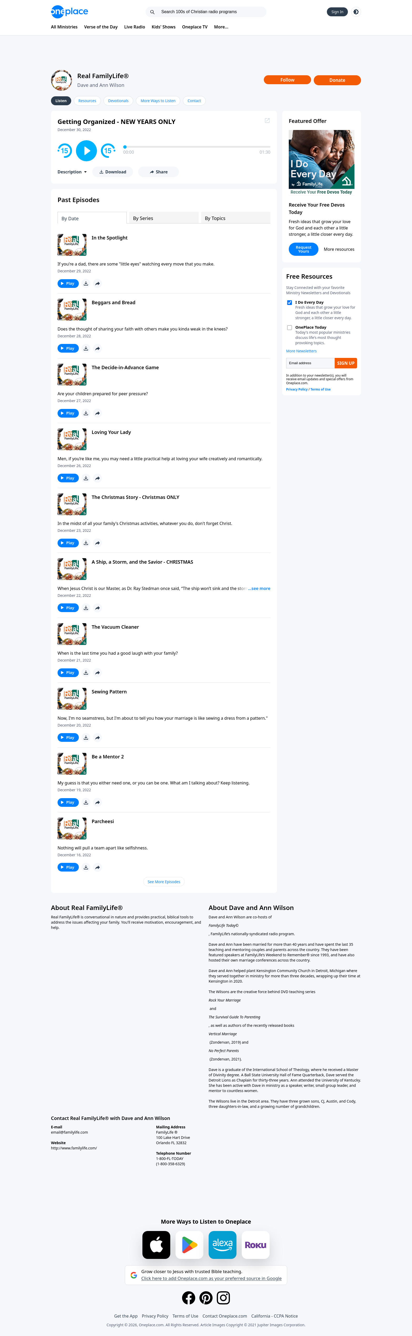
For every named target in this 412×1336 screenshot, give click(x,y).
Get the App (125, 1316)
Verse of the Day (101, 27)
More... (221, 27)
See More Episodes (164, 881)
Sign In (337, 11)
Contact (194, 100)
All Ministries (64, 27)
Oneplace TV (195, 27)
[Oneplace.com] (69, 11)
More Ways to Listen (158, 100)
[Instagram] (223, 1297)
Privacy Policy (155, 1316)
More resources (339, 249)
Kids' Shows (164, 27)
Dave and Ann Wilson (100, 85)
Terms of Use (185, 1316)
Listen (61, 100)
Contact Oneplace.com (225, 1316)
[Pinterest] (206, 1297)
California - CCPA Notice (274, 1316)
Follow (287, 80)
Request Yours (304, 249)
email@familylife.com (69, 1132)
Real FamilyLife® (103, 75)
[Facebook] (188, 1297)
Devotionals (118, 100)
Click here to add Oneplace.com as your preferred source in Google (211, 1278)
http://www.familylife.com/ (74, 1147)
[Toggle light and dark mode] (356, 12)
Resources (87, 100)
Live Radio (134, 27)
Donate (337, 80)
